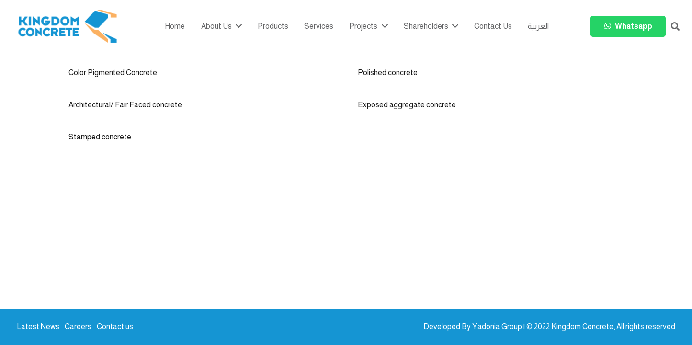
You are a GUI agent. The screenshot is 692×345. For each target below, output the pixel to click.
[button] (675, 26)
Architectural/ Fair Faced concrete (125, 105)
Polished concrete (388, 73)
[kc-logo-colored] (67, 26)
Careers (78, 326)
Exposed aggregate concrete (407, 105)
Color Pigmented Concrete (112, 73)
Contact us (115, 326)
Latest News (38, 326)
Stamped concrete (99, 137)
